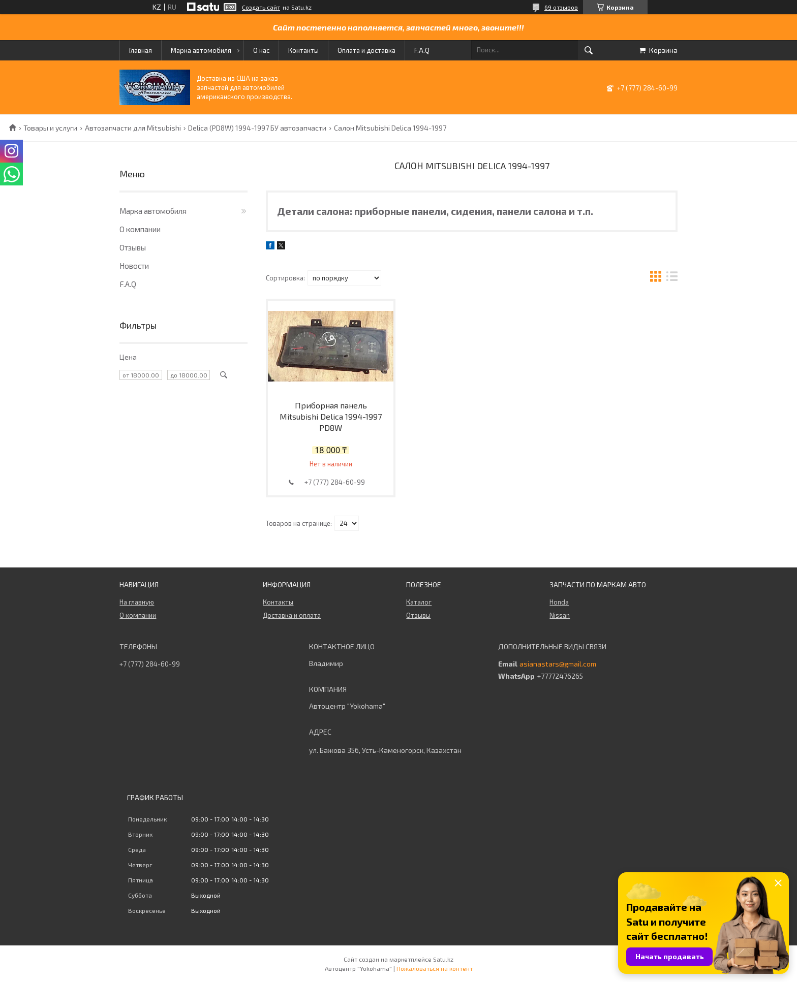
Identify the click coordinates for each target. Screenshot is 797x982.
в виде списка (672, 277)
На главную (136, 602)
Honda (559, 602)
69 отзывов (561, 7)
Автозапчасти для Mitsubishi (133, 128)
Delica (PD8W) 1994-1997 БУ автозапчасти (257, 128)
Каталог (419, 602)
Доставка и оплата (292, 615)
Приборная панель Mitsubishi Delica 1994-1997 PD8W (331, 416)
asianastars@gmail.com (557, 664)
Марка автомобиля (201, 50)
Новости (134, 265)
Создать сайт (261, 7)
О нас (261, 50)
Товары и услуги (50, 128)
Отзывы (132, 247)
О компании (140, 229)
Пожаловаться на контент (434, 968)
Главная (140, 50)
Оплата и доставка (366, 50)
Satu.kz (443, 959)
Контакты (303, 50)
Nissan (559, 615)
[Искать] (588, 50)
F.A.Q (422, 50)
